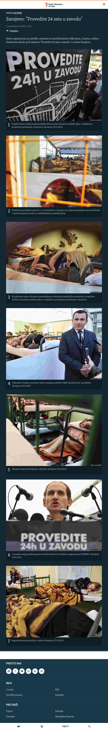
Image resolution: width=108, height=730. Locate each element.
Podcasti (59, 711)
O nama (9, 690)
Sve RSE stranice (14, 695)
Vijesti (9, 711)
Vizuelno (10, 717)
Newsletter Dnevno (64, 717)
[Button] (12, 31)
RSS (57, 690)
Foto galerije (14, 13)
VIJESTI (65, 726)
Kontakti (59, 695)
